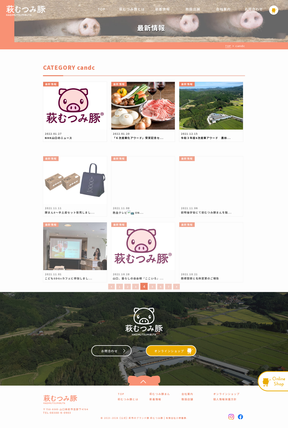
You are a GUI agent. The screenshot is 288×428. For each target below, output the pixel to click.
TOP (101, 9)
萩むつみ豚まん (160, 399)
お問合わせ (254, 9)
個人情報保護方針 (225, 404)
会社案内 (223, 9)
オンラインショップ (226, 399)
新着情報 (162, 9)
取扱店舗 (193, 9)
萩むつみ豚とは (132, 9)
